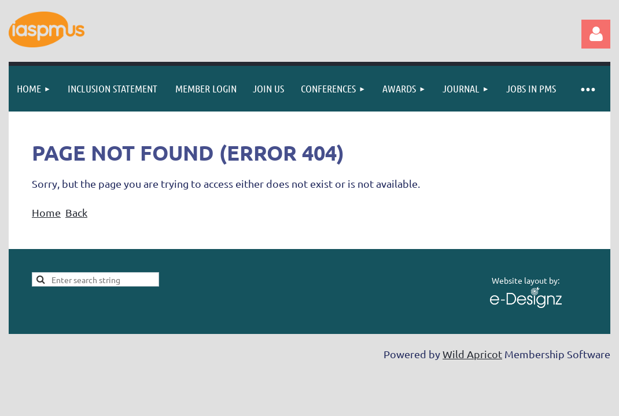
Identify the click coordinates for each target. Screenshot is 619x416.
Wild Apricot (472, 354)
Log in (595, 34)
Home (46, 212)
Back (76, 212)
